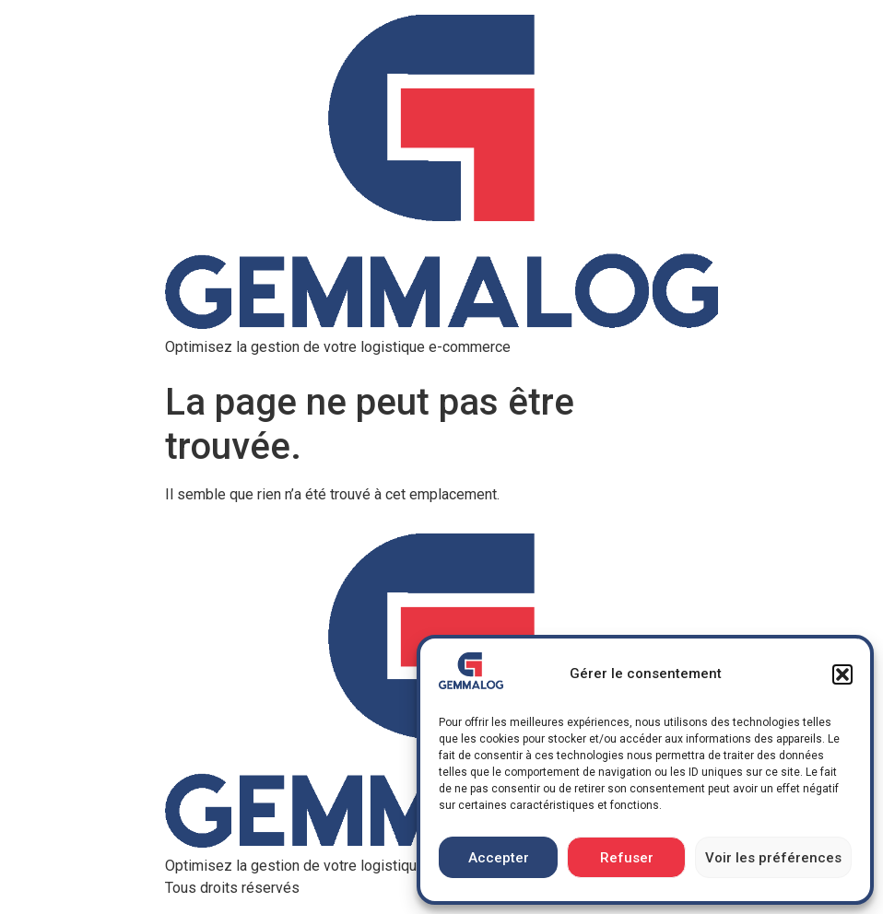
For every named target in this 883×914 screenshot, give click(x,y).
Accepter (498, 858)
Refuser (626, 858)
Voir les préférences (773, 858)
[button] (842, 674)
